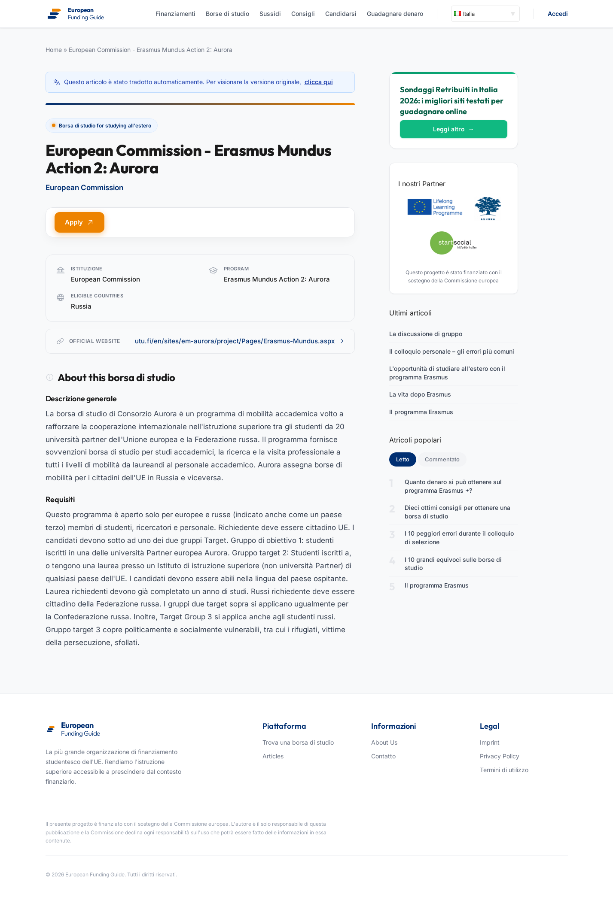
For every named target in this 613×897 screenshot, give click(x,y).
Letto (406, 459)
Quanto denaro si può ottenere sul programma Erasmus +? (453, 486)
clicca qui (319, 81)
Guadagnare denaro (395, 13)
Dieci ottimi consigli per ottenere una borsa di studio (457, 512)
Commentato (442, 459)
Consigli (303, 13)
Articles (273, 756)
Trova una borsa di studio (298, 742)
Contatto (383, 756)
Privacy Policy (499, 756)
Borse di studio (227, 13)
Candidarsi (341, 13)
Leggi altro (453, 129)
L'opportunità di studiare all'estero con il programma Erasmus (447, 373)
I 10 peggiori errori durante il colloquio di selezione (459, 537)
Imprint (490, 742)
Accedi (558, 13)
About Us (384, 742)
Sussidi (270, 13)
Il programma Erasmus (421, 411)
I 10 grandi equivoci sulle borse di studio (453, 564)
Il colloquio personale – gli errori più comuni (451, 351)
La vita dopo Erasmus (420, 394)
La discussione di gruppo (425, 333)
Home (54, 49)
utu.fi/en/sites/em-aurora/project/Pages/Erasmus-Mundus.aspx (239, 341)
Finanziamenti (175, 13)
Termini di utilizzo (504, 769)
